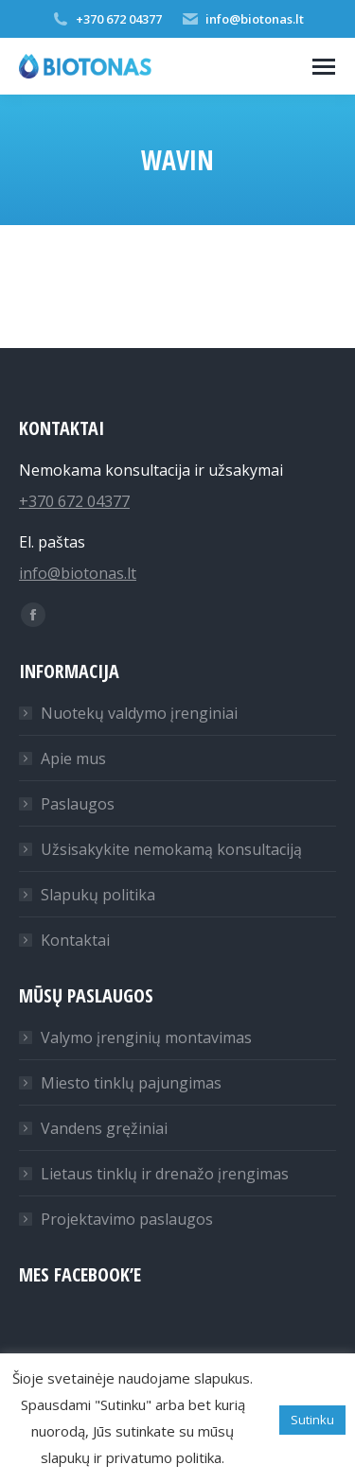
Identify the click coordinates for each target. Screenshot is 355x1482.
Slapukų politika (98, 894)
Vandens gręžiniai (104, 1128)
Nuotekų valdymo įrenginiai (139, 713)
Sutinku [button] (312, 1419)
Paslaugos (78, 803)
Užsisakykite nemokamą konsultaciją (171, 849)
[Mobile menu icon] (323, 66)
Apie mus (73, 758)
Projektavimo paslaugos (127, 1219)
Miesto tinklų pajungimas (131, 1082)
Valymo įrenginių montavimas (146, 1037)
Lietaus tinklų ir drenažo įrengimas (165, 1173)
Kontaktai (75, 940)
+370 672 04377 (106, 19)
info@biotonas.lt (242, 19)
